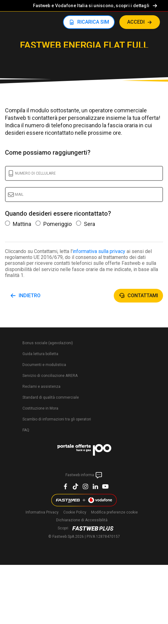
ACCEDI (136, 22)
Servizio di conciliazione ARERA (50, 375)
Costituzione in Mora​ (40, 408)
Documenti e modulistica (44, 365)
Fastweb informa (84, 475)
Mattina (18, 224)
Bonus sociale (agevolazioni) (47, 343)
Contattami (142, 295)
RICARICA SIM (93, 22)
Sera (85, 224)
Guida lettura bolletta (40, 354)
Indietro (30, 295)
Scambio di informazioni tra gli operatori (56, 419)
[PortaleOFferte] (84, 451)
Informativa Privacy (42, 512)
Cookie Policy (74, 512)
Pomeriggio (54, 224)
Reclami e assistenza (41, 386)
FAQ (25, 430)
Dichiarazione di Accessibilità (82, 520)
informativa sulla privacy (99, 251)
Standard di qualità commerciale (50, 397)
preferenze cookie (114, 512)
